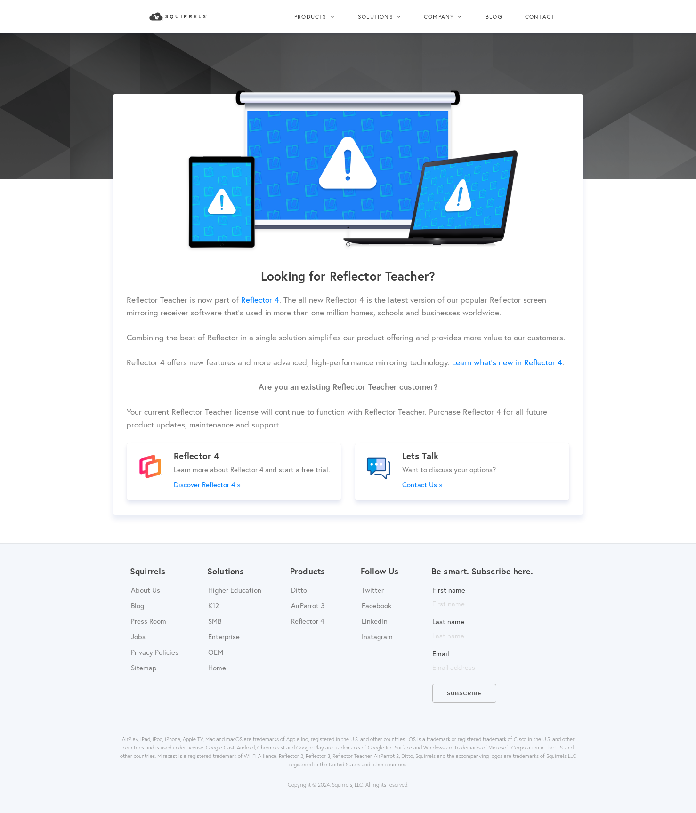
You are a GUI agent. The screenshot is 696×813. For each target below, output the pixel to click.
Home (217, 667)
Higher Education (234, 590)
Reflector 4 (307, 621)
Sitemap (143, 667)
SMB (214, 621)
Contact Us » (422, 484)
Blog (494, 16)
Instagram (377, 636)
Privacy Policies (154, 652)
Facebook (376, 605)
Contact (539, 16)
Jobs (138, 636)
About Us (145, 590)
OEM (215, 652)
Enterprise (224, 636)
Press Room (148, 621)
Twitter (373, 590)
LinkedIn (375, 621)
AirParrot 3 (307, 605)
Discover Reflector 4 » (207, 484)
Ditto (299, 590)
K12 (213, 605)
